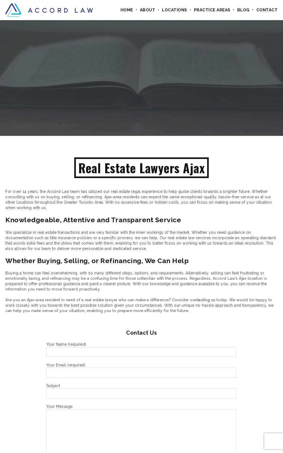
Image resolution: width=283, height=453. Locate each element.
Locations (174, 10)
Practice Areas (212, 10)
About (147, 10)
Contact (267, 10)
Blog (243, 10)
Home (127, 10)
